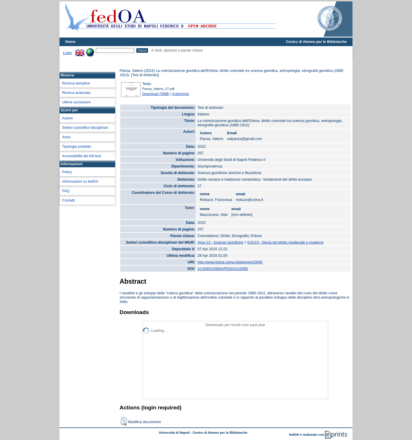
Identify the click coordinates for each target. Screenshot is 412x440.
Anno (66, 137)
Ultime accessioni (76, 102)
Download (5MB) (155, 94)
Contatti (68, 200)
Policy (67, 172)
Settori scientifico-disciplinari (85, 127)
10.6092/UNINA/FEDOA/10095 (222, 269)
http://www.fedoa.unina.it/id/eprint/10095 (230, 262)
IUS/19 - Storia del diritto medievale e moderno (285, 242)
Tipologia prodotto (76, 146)
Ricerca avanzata (76, 92)
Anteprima (180, 94)
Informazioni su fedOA (80, 181)
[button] (123, 421)
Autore (67, 118)
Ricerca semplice (76, 83)
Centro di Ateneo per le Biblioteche (316, 42)
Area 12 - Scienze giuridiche (220, 242)
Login (67, 53)
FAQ (66, 191)
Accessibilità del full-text (81, 156)
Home (70, 42)
